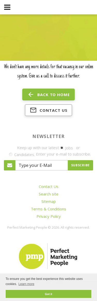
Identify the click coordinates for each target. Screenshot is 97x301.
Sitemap (48, 201)
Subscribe (80, 165)
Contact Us (48, 186)
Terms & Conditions (48, 208)
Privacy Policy (48, 216)
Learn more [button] (26, 284)
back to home (48, 94)
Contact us (49, 110)
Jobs (66, 147)
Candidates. (22, 154)
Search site (48, 193)
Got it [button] (48, 294)
